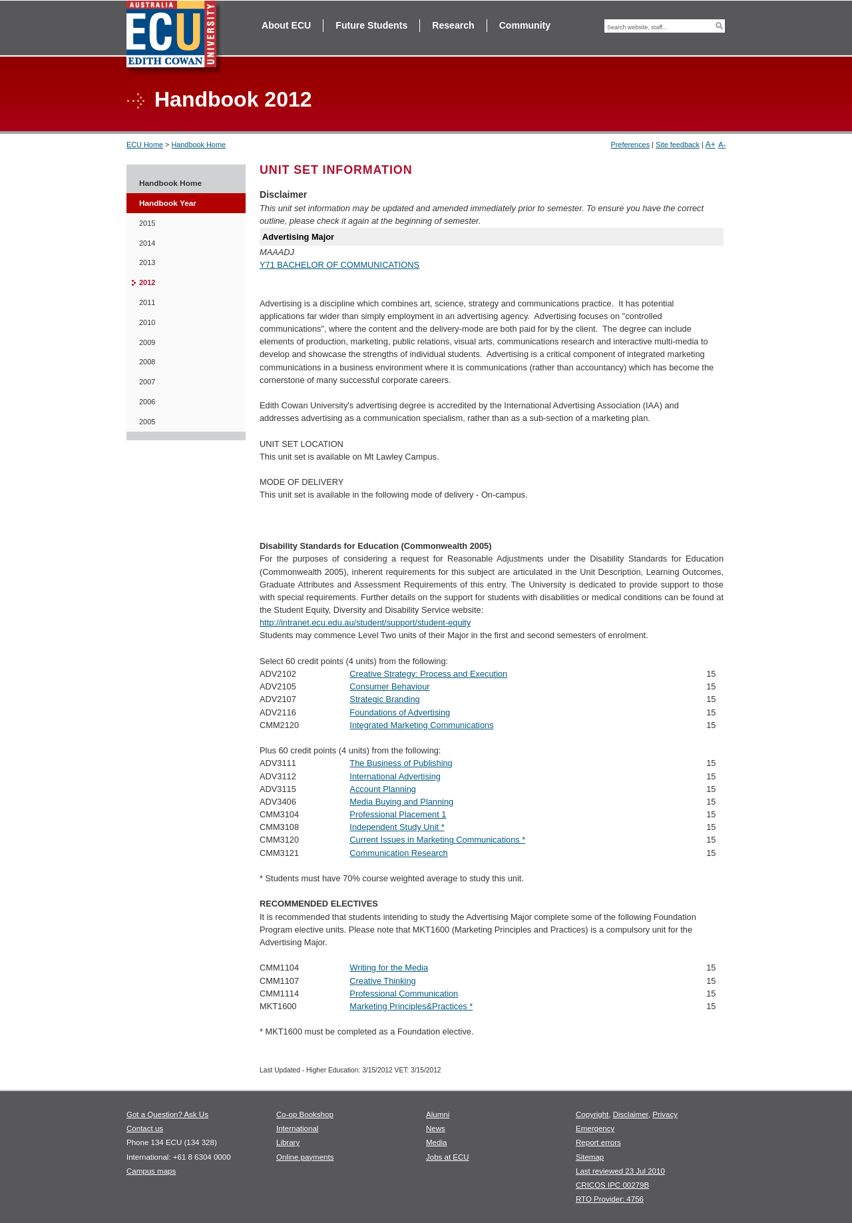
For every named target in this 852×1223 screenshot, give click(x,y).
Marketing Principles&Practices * (411, 1006)
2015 (147, 223)
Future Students (371, 25)
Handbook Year (167, 203)
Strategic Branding (384, 699)
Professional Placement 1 (397, 814)
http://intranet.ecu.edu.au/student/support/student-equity (365, 622)
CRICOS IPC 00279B (612, 1185)
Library (288, 1142)
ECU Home (144, 145)
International (297, 1128)
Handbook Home (198, 145)
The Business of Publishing (400, 763)
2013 (147, 262)
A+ (711, 144)
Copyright (592, 1114)
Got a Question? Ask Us (167, 1114)
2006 (147, 402)
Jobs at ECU (447, 1157)
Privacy (665, 1114)
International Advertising (395, 776)
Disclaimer (630, 1114)
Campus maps (151, 1171)
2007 (147, 382)
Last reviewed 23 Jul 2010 (620, 1171)
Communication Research (398, 853)
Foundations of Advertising (399, 712)
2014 (147, 243)
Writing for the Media (388, 968)
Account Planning (382, 789)
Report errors (598, 1142)
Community (524, 25)
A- (722, 145)
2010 (147, 322)
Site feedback (678, 145)
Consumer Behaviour (389, 686)
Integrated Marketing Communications (421, 725)
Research (453, 25)
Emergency (595, 1128)
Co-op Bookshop (304, 1114)
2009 (147, 342)
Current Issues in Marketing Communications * (437, 840)
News (435, 1128)
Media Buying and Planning (401, 802)
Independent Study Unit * (396, 827)
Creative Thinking (382, 981)
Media (436, 1142)
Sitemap (590, 1157)
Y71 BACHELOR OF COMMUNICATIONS (339, 265)
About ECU (286, 25)
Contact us (144, 1128)
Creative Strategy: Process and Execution (428, 674)
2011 (147, 302)
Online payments (304, 1157)
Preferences (630, 145)
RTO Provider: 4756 (610, 1199)
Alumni (437, 1114)
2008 (147, 362)
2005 (147, 422)
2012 (147, 282)
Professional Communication (403, 994)
